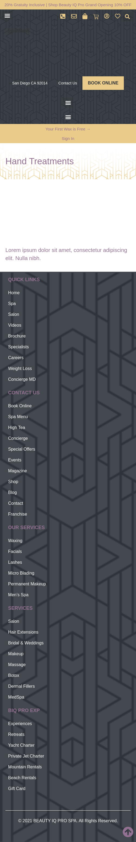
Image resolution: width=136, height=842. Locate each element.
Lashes (15, 562)
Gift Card (16, 788)
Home (14, 292)
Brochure (17, 336)
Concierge (18, 438)
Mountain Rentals (25, 767)
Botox (13, 675)
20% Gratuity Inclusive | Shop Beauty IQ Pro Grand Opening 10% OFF (68, 4)
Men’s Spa (18, 594)
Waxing (15, 540)
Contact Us (67, 83)
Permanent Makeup (27, 584)
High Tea (16, 427)
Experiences (20, 723)
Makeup (16, 653)
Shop (13, 481)
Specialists (18, 347)
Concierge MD (22, 379)
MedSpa (16, 697)
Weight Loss (20, 368)
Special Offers (21, 449)
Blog (12, 492)
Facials (15, 551)
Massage (17, 664)
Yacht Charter (21, 745)
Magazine (17, 470)
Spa (12, 303)
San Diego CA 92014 (30, 83)
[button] (7, 15)
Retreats (16, 734)
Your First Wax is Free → (67, 129)
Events (14, 460)
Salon (13, 314)
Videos (14, 325)
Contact (15, 503)
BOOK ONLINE (103, 83)
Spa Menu (18, 416)
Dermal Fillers (21, 686)
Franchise (17, 514)
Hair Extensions (23, 632)
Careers (16, 357)
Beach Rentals (22, 777)
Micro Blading (21, 573)
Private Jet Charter (26, 756)
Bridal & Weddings (26, 643)
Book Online (20, 406)
